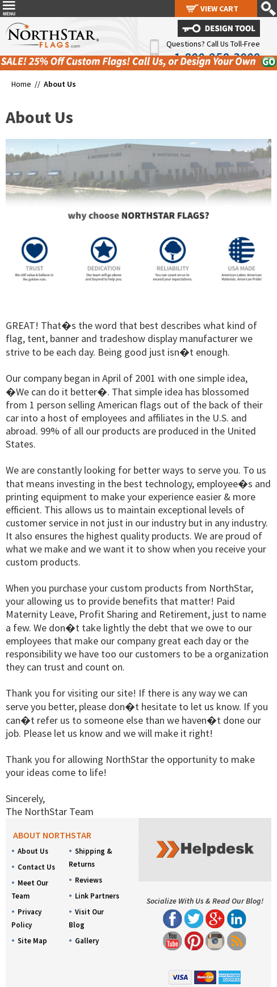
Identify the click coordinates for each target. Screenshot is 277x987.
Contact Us (36, 867)
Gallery (87, 941)
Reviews (88, 880)
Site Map (32, 941)
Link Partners (97, 896)
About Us (33, 851)
